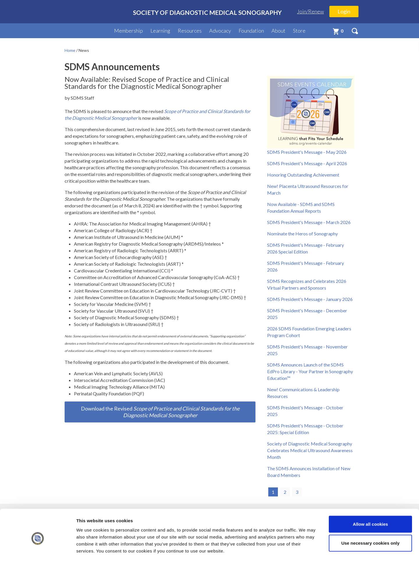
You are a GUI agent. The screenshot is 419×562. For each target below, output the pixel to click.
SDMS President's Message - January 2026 (310, 299)
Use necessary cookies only (370, 519)
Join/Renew (310, 11)
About (278, 30)
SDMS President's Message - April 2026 (307, 163)
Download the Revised (160, 411)
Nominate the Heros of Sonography (302, 233)
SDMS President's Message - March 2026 (309, 222)
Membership (128, 30)
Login (344, 11)
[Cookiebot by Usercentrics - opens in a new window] (37, 550)
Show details (305, 550)
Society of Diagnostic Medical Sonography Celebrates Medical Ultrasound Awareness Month (310, 450)
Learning (160, 30)
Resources (190, 30)
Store (299, 30)
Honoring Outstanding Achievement (303, 174)
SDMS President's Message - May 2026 (307, 152)
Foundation (251, 30)
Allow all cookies (370, 500)
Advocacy (220, 30)
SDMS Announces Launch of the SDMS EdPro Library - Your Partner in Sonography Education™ (310, 371)
